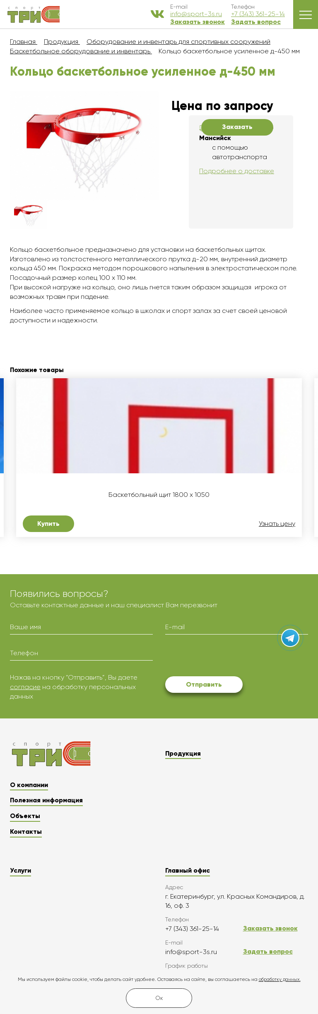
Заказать (237, 127)
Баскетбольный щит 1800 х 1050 (159, 495)
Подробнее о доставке (236, 171)
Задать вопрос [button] (256, 22)
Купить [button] (48, 523)
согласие (25, 687)
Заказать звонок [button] (197, 22)
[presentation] (228, 657)
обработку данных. (280, 979)
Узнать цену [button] (277, 523)
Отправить (204, 684)
